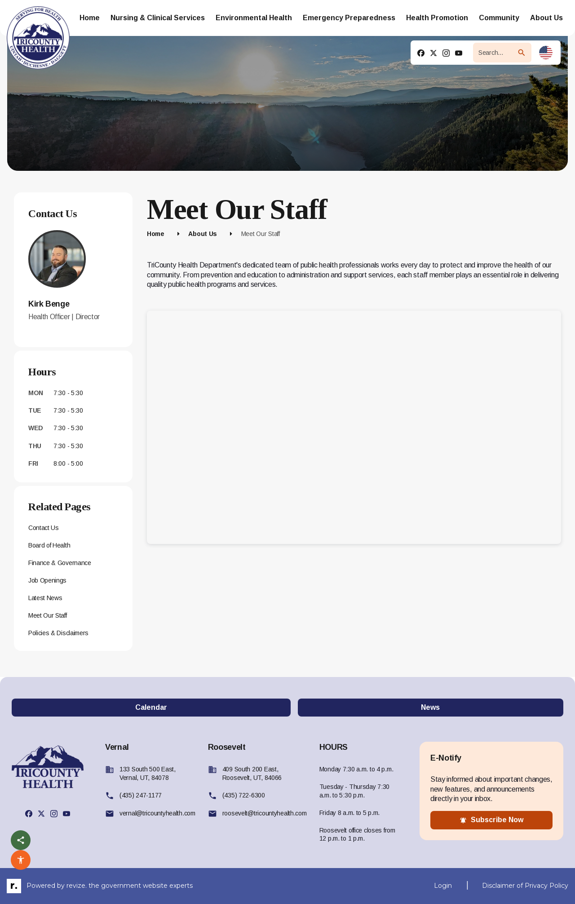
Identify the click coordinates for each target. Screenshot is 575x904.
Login (443, 886)
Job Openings (47, 580)
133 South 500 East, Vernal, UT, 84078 (147, 773)
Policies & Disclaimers (58, 633)
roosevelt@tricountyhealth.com (264, 813)
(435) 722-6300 (243, 795)
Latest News (45, 597)
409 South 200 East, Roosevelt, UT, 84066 (252, 773)
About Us (202, 233)
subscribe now (491, 820)
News (430, 707)
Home (155, 233)
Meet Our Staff (47, 615)
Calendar (151, 707)
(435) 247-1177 (140, 795)
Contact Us (43, 527)
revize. (76, 886)
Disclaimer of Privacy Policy (525, 886)
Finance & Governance (59, 562)
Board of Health (49, 545)
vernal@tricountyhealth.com (157, 813)
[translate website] (546, 53)
